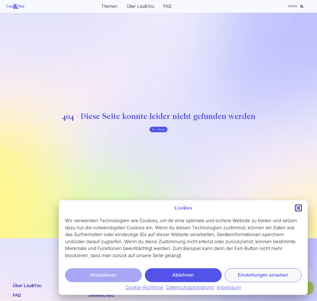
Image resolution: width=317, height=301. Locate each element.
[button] (298, 210)
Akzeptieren (103, 276)
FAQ (167, 6)
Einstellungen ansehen (263, 276)
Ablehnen (183, 276)
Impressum (229, 289)
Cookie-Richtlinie (144, 289)
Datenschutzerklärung (190, 289)
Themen (109, 6)
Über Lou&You (140, 6)
